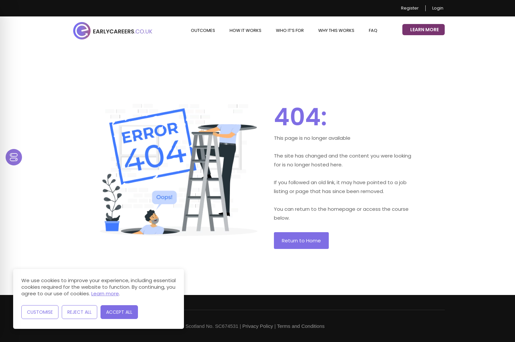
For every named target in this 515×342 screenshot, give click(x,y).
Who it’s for (290, 30)
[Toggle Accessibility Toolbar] (14, 157)
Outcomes (203, 30)
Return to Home (301, 240)
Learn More (424, 29)
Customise (40, 312)
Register (410, 8)
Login (437, 8)
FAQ (373, 30)
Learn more (105, 293)
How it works (245, 30)
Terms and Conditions (301, 326)
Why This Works (336, 30)
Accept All (119, 312)
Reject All (79, 312)
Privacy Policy (257, 326)
